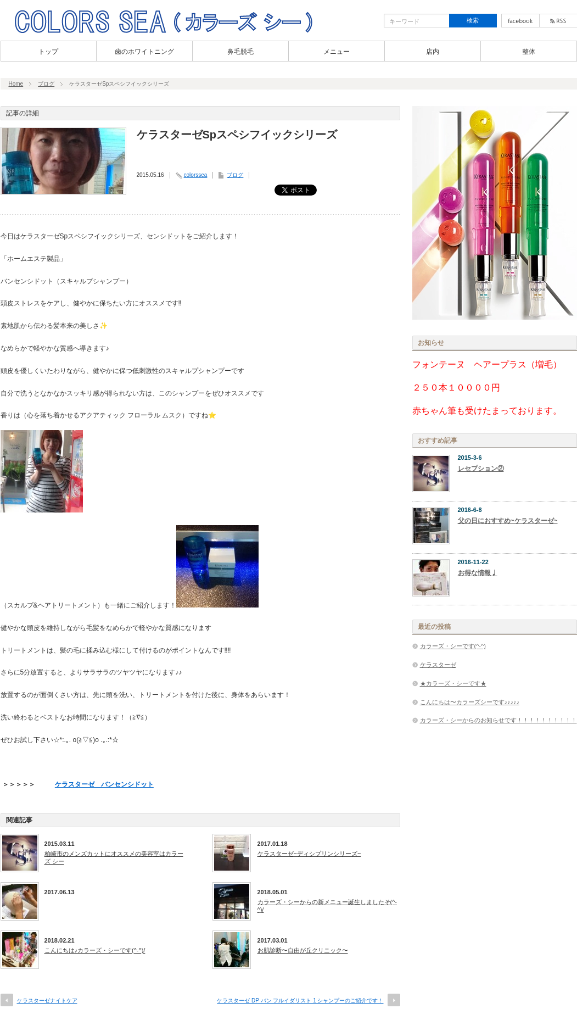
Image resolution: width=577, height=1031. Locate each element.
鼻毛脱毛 (240, 51)
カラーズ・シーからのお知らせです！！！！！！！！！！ (498, 720)
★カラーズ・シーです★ (453, 683)
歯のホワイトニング (144, 51)
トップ (48, 51)
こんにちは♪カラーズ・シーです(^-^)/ (94, 950)
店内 (432, 51)
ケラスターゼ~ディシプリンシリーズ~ (309, 853)
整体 (528, 51)
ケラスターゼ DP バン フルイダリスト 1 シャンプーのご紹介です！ (300, 1000)
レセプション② (481, 468)
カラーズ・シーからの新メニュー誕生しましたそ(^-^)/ (327, 906)
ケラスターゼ (438, 664)
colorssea (196, 175)
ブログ (46, 84)
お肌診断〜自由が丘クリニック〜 (302, 950)
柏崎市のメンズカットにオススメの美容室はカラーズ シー (113, 857)
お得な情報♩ (477, 573)
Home (16, 84)
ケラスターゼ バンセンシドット (104, 784)
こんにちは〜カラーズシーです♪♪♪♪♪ (470, 702)
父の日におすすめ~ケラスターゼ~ (508, 521)
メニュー (336, 51)
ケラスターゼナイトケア (47, 1000)
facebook (520, 20)
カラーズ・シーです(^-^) (453, 646)
